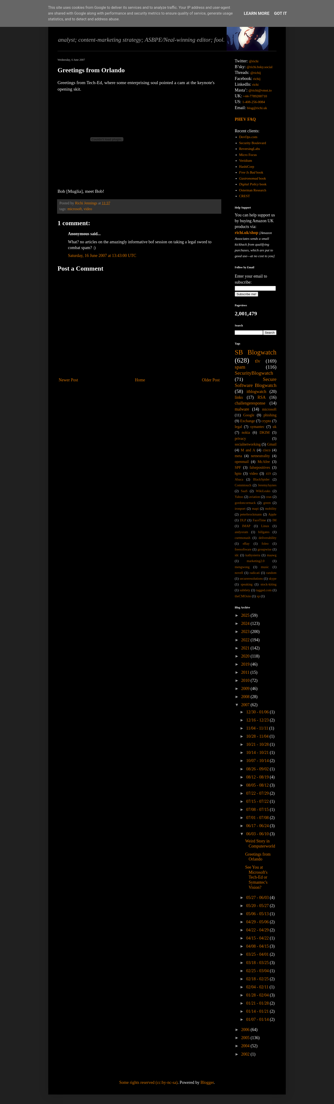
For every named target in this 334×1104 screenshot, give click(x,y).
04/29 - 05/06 (258, 922)
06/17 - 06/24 (258, 825)
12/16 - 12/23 (258, 720)
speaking (247, 584)
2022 (246, 640)
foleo (265, 543)
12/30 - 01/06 (258, 712)
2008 (246, 696)
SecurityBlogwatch (254, 373)
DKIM (265, 432)
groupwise (264, 549)
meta (238, 456)
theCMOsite (243, 596)
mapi (255, 508)
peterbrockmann (251, 514)
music (265, 567)
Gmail (271, 444)
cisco (266, 450)
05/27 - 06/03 (258, 897)
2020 (246, 656)
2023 (246, 631)
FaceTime (259, 520)
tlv (257, 361)
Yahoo (239, 497)
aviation (254, 497)
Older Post (211, 380)
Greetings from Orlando (257, 857)
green (267, 503)
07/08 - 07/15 (258, 809)
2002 (246, 1054)
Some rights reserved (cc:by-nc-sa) (148, 1082)
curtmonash (242, 538)
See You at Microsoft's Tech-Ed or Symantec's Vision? (256, 877)
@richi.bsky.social (260, 67)
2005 (246, 1037)
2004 (246, 1046)
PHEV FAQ (245, 119)
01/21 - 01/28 (258, 1003)
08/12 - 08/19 (258, 777)
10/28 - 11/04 (258, 736)
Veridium (245, 160)
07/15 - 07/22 (258, 801)
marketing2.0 (255, 561)
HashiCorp (246, 166)
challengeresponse (250, 403)
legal (238, 427)
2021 (246, 648)
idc (237, 555)
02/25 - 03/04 (258, 970)
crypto (266, 421)
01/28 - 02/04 (258, 995)
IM (274, 520)
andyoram (241, 532)
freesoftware (243, 549)
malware (242, 409)
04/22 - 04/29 (258, 930)
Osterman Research (252, 190)
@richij (255, 73)
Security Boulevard (252, 143)
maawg (271, 555)
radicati (255, 573)
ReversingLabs (249, 149)
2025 (246, 615)
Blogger (207, 1082)
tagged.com (264, 590)
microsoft (74, 209)
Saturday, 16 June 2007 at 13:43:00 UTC (102, 255)
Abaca (239, 479)
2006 (246, 1029)
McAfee (263, 462)
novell (239, 573)
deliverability (267, 538)
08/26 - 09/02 (258, 769)
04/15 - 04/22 (258, 938)
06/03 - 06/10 (258, 834)
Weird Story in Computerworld (260, 843)
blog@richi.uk (257, 108)
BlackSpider (261, 479)
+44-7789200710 (255, 96)
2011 (245, 672)
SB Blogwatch (255, 352)
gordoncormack (245, 503)
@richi (253, 61)
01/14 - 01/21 (258, 1011)
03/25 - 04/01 (258, 954)
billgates (264, 532)
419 (268, 473)
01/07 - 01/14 (258, 1019)
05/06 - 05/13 (258, 913)
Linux (265, 526)
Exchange (247, 421)
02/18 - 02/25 (258, 979)
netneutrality (260, 456)
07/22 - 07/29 (258, 793)
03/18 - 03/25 (258, 962)
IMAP (246, 526)
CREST (244, 196)
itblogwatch (256, 391)
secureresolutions (251, 578)
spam (240, 367)
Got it (280, 13)
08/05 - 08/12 (258, 785)
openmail (242, 462)
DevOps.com (248, 137)
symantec (257, 427)
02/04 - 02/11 (258, 987)
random (271, 573)
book (251, 172)
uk (274, 427)
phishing (269, 415)
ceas (269, 497)
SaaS (244, 491)
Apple (272, 514)
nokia (246, 432)
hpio (238, 473)
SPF (238, 467)
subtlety (245, 590)
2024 (246, 623)
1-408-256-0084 (253, 102)
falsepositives (260, 467)
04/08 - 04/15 (258, 946)
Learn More (257, 13)
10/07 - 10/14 (258, 760)
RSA (261, 397)
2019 (246, 664)
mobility (270, 508)
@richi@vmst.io (260, 90)
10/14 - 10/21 (258, 752)
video (88, 209)
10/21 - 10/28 (258, 744)
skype (272, 578)
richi (255, 84)
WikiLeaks (263, 491)
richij (256, 79)
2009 (246, 688)
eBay (246, 543)
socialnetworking (248, 444)
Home (140, 380)
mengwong (242, 567)
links (239, 397)
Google (248, 415)
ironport (240, 508)
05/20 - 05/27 (258, 905)
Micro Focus (248, 155)
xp (258, 596)
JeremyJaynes (267, 485)
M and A (248, 450)
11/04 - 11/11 (257, 728)
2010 (246, 680)
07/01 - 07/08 (258, 817)
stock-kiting (268, 584)
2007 (246, 704)
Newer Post (68, 380)
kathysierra (252, 555)
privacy (240, 439)
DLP (243, 520)
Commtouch (243, 485)
